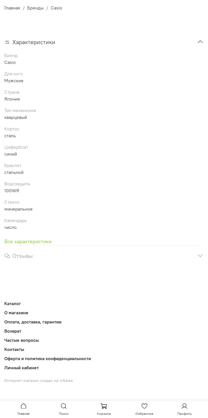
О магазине (16, 312)
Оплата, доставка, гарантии (32, 322)
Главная (12, 8)
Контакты (14, 349)
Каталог (12, 303)
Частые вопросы (21, 340)
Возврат (12, 331)
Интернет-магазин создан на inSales (38, 380)
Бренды (35, 8)
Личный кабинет (21, 367)
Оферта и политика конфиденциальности (47, 358)
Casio (56, 8)
